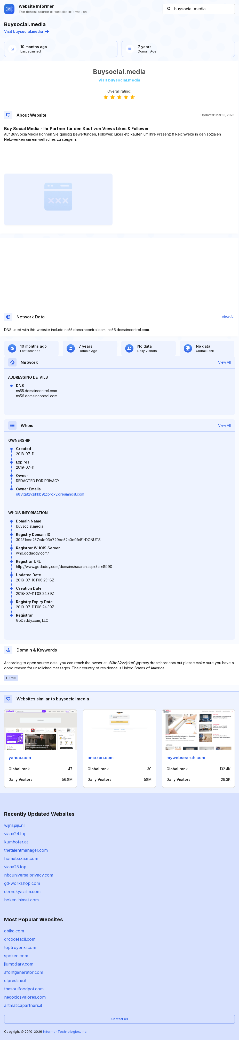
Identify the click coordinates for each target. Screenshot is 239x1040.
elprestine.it (15, 980)
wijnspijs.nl (14, 825)
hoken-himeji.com (21, 899)
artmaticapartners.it (23, 1005)
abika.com (14, 930)
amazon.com (100, 757)
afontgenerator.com (23, 972)
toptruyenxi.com (20, 947)
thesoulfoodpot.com (24, 988)
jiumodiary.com (18, 964)
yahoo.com (20, 757)
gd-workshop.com (22, 883)
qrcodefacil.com (19, 939)
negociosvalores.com (25, 997)
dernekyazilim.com (22, 891)
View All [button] (228, 317)
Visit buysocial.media (26, 31)
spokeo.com (16, 955)
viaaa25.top (15, 866)
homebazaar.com (21, 858)
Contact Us (119, 1019)
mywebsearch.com (185, 757)
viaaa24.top (15, 833)
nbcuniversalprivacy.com (28, 875)
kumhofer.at (16, 841)
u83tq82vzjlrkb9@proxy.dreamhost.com (50, 494)
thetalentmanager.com (26, 850)
